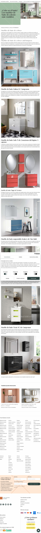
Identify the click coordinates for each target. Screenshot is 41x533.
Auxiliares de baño (3, 449)
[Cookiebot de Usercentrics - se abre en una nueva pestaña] (35, 254)
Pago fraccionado (20, 460)
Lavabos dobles (11, 439)
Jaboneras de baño (37, 438)
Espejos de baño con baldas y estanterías (20, 433)
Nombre (15, 476)
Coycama (10, 462)
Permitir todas (33, 278)
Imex (9, 460)
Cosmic (9, 470)
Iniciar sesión (2, 517)
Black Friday (19, 459)
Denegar (7, 278)
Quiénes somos (23, 499)
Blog (21, 506)
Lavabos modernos (11, 422)
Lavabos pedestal (11, 431)
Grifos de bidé (27, 439)
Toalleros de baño (37, 423)
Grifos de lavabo (28, 423)
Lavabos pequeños (11, 428)
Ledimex (9, 472)
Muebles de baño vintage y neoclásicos (3, 430)
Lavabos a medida (11, 430)
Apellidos (29, 476)
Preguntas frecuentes (24, 502)
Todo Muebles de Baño (5, 1)
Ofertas (18, 457)
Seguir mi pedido (3, 523)
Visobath (10, 459)
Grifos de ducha (28, 422)
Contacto (22, 504)
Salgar (9, 457)
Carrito (1, 520)
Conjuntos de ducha (28, 431)
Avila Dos (10, 467)
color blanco (25, 281)
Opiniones (22, 501)
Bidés (1, 459)
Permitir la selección (20, 278)
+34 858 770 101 (30, 524)
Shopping (20, 1)
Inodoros (1, 457)
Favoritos (2, 522)
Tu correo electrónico (18, 481)
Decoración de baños (14, 1)
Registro (2, 518)
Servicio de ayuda (30, 527)
